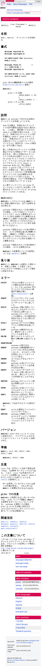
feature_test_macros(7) (14, 85)
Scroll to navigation (10, 19)
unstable (19, 589)
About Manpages (20, 4)
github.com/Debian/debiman (16, 660)
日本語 (18, 608)
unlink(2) (14, 526)
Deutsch (19, 598)
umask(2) (4, 526)
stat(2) (4, 479)
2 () (20, 628)
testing (18, 585)
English (19, 601)
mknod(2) (4, 524)
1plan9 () (22, 624)
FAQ (30, 4)
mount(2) (13, 524)
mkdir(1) (4, 522)
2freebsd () (23, 631)
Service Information (15, 10)
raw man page (21, 566)
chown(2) (22, 522)
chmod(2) (13, 522)
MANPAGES (10, 1)
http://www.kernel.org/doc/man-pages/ (17, 548)
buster (9, 13)
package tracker (22, 563)
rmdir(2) (22, 524)
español (19, 605)
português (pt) (21, 612)
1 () (19, 621)
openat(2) (15, 253)
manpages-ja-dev (18, 13)
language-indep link (24, 560)
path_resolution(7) (20, 294)
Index (9, 4)
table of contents (23, 572)
